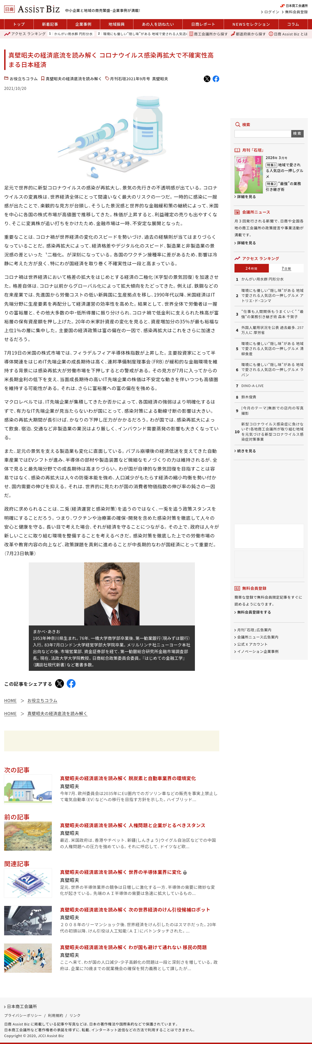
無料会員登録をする (254, 612)
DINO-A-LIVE (252, 385)
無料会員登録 (296, 12)
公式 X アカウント (252, 644)
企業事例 (83, 24)
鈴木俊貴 (249, 396)
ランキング (25, 34)
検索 (297, 133)
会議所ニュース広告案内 (258, 637)
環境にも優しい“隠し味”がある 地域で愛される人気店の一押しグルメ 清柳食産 (272, 348)
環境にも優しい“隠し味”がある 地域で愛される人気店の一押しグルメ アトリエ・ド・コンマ (172, 33)
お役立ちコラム (24, 78)
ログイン (272, 12)
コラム (293, 24)
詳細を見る (246, 196)
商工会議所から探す (208, 34)
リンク (75, 1015)
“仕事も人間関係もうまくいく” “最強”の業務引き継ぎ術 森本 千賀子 (272, 314)
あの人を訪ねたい (158, 24)
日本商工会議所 (22, 1006)
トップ (19, 24)
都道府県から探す (248, 34)
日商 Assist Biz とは (288, 34)
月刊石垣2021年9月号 (130, 78)
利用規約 (55, 1015)
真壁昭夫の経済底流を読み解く (74, 78)
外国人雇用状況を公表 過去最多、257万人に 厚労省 (272, 330)
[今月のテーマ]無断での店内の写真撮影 (272, 410)
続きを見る (246, 450)
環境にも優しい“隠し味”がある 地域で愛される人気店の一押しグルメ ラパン (272, 369)
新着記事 (50, 24)
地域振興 (117, 24)
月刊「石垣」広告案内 (254, 629)
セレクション (251, 24)
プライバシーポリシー (23, 1015)
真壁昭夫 (160, 78)
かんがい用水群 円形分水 (73, 33)
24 (252, 268)
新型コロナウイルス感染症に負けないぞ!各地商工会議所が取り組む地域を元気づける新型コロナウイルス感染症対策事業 (272, 432)
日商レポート (203, 24)
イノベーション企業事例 (258, 651)
